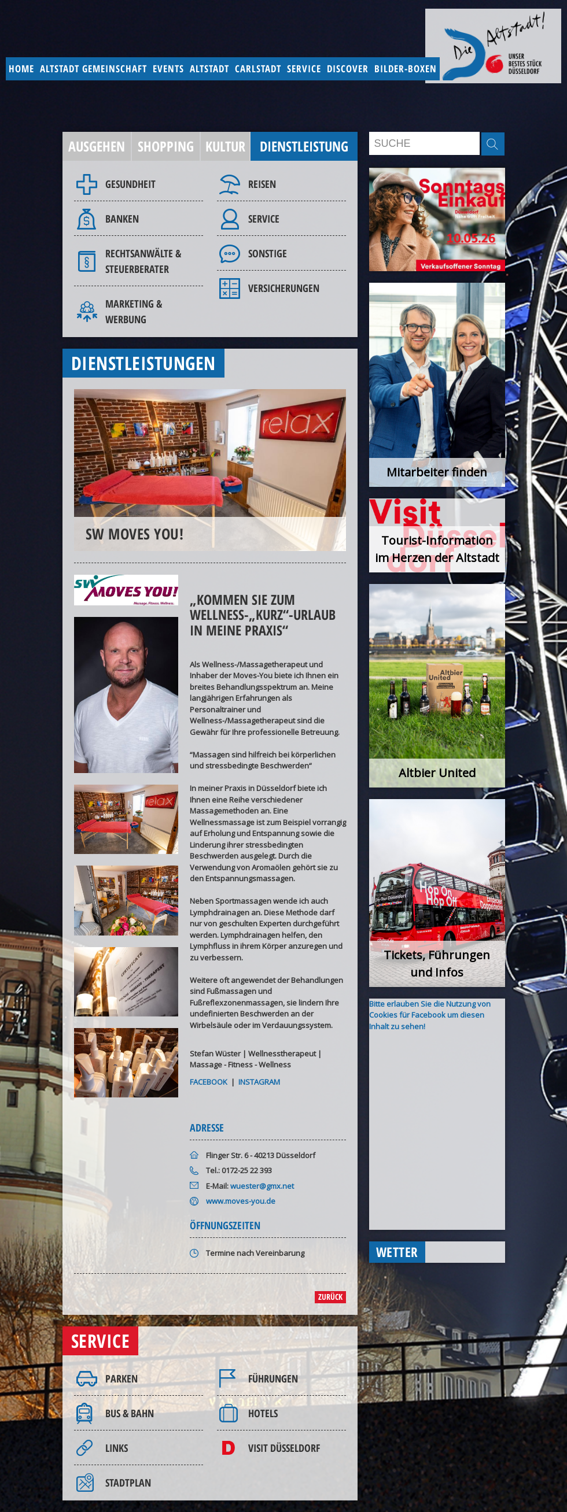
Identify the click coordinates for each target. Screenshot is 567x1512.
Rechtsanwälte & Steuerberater (143, 261)
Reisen (262, 184)
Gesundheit (130, 184)
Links (116, 1448)
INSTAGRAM (259, 1082)
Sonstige (267, 253)
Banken (122, 218)
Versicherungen (283, 288)
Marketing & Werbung (133, 311)
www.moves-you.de (240, 1201)
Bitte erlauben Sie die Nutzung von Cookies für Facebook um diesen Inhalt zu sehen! (430, 1015)
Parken (121, 1378)
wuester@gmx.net (262, 1186)
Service (263, 218)
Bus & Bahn (129, 1413)
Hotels (263, 1413)
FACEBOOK (208, 1082)
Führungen (273, 1378)
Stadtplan (128, 1482)
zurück (330, 1296)
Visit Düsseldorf (284, 1448)
